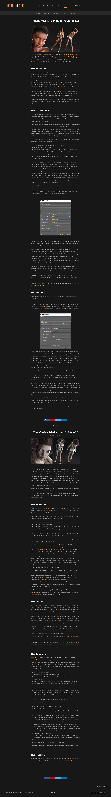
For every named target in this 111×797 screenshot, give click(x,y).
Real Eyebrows (41, 660)
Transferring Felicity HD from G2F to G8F (55, 20)
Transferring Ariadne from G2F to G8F (55, 432)
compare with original (51, 57)
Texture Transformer (43, 549)
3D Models (50, 5)
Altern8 (42, 579)
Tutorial (73, 13)
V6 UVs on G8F (60, 86)
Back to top (55, 792)
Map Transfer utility (37, 513)
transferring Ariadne (41, 54)
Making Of (56, 13)
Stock (59, 5)
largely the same (49, 72)
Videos (41, 5)
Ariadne (54, 491)
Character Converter (47, 304)
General (46, 13)
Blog (65, 5)
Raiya (58, 59)
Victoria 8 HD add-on (43, 748)
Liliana (76, 745)
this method (47, 377)
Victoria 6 (49, 508)
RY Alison (51, 570)
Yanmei (41, 57)
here (47, 758)
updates (52, 466)
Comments (34, 763)
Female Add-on (61, 549)
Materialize (41, 283)
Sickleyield (34, 633)
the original (70, 758)
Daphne (66, 54)
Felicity (70, 57)
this (49, 618)
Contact (77, 5)
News (64, 13)
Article (38, 13)
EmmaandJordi (54, 101)
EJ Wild (56, 590)
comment (77, 406)
